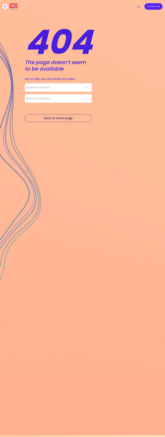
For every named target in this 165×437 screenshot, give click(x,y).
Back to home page (58, 118)
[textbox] (39, 87)
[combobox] (58, 87)
